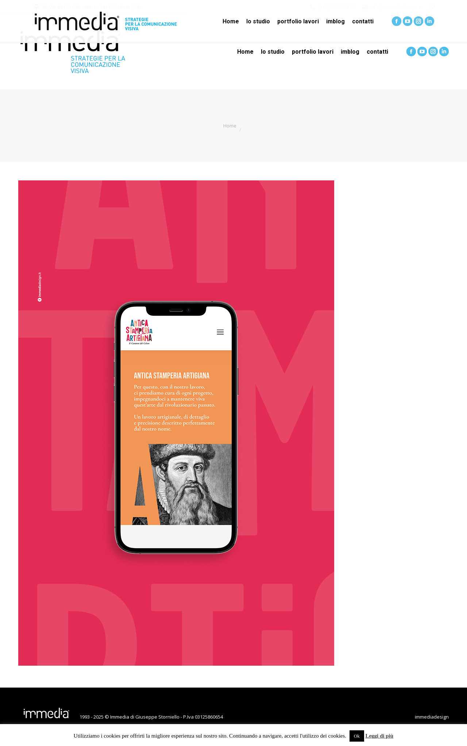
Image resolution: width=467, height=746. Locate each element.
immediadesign (432, 717)
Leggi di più (379, 736)
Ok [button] (357, 736)
